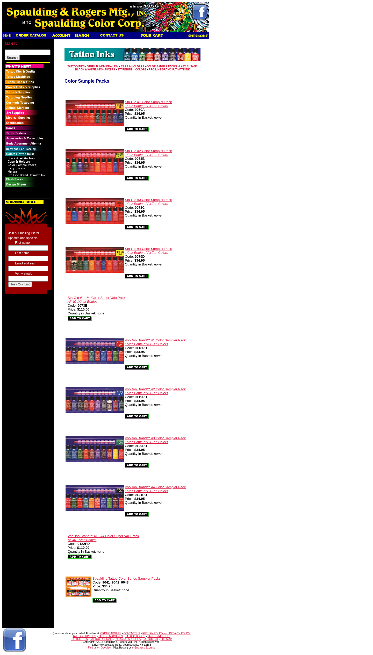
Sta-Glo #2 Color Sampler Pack (148, 153)
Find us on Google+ (99, 647)
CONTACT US (132, 633)
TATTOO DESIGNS (101, 639)
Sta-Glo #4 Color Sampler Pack (148, 251)
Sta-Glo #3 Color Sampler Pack (148, 202)
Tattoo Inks (76, 66)
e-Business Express (143, 647)
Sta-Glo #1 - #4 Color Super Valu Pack (96, 300)
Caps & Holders (132, 66)
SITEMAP (166, 639)
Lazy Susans (188, 66)
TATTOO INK (150, 639)
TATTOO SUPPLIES (84, 636)
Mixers (110, 69)
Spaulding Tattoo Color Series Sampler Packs (126, 578)
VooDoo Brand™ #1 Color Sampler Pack (155, 342)
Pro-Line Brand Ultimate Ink (169, 69)
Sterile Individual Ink (103, 66)
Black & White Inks (89, 69)
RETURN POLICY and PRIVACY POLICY (166, 633)
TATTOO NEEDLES (158, 636)
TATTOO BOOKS (135, 636)
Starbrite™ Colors (131, 69)
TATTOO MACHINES (110, 636)
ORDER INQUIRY (110, 633)
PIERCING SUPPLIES (128, 639)
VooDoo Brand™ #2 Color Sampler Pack (155, 391)
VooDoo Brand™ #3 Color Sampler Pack (155, 440)
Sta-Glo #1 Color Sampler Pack (148, 104)
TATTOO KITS (79, 639)
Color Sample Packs (161, 66)
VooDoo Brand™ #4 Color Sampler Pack (155, 489)
